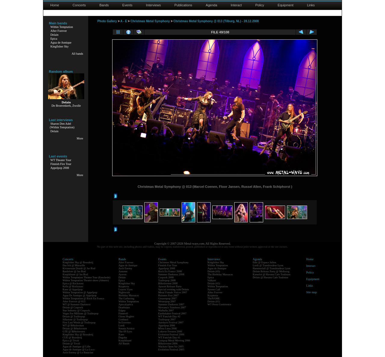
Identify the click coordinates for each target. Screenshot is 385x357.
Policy (259, 5)
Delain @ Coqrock (73, 307)
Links (311, 5)
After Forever (59, 30)
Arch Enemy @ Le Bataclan (78, 352)
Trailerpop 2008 (167, 280)
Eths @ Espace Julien (264, 262)
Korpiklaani (125, 340)
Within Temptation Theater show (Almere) (86, 280)
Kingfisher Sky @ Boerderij (78, 262)
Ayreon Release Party (170, 286)
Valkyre (212, 280)
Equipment (286, 5)
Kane (121, 334)
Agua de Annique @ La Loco (78, 349)
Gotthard (123, 319)
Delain (55, 34)
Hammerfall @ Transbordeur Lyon (271, 268)
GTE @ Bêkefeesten (74, 331)
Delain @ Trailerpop (74, 316)
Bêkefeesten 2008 (167, 283)
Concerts (79, 5)
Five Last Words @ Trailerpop (79, 322)
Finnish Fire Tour (61, 164)
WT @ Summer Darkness (77, 304)
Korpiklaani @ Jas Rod (75, 274)
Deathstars (124, 307)
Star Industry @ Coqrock (76, 310)
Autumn (123, 271)
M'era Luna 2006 (167, 328)
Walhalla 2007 (166, 310)
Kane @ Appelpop (73, 289)
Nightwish (124, 292)
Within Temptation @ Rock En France (83, 298)
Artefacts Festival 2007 (170, 322)
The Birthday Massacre (220, 274)
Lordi (122, 325)
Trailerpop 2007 (167, 319)
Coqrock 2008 (166, 277)
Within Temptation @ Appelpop (80, 292)
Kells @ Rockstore (73, 286)
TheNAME (214, 298)
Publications (183, 5)
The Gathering (126, 298)
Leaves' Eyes (126, 289)
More (80, 138)
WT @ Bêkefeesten (73, 325)
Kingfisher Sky (60, 46)
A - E (123, 21)
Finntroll (123, 313)
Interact (236, 5)
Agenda (211, 5)
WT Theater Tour (61, 160)
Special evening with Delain (173, 289)
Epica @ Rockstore (73, 283)
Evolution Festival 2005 (171, 349)
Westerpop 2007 (167, 301)
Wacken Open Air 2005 (171, 346)
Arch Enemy (125, 268)
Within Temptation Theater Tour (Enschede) (86, 277)
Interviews (153, 5)
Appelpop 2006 (166, 325)
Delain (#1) (214, 301)
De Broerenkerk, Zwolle (66, 105)
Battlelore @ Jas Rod (74, 271)
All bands (77, 53)
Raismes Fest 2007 (168, 295)
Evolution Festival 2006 (171, 334)
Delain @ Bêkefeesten (75, 328)
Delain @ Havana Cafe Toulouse (270, 277)
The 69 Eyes (125, 331)
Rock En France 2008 (170, 271)
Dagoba (123, 337)
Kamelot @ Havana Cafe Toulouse (271, 274)
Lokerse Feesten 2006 (170, 331)
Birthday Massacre (129, 295)
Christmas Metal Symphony (150, 21)
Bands (104, 5)
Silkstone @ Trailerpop (75, 319)
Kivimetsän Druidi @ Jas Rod (79, 268)
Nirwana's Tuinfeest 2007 (172, 307)
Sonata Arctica (126, 328)
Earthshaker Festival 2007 (172, 313)
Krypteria (124, 286)
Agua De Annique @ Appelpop (80, 295)
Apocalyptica (126, 304)
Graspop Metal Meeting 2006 (174, 340)
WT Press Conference (219, 304)
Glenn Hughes (126, 316)
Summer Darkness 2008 (171, 274)
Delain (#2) (214, 283)
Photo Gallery (107, 21)
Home (54, 5)
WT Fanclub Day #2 (169, 316)
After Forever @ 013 (74, 301)
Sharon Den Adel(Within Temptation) (62, 125)
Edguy (122, 310)
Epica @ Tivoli (71, 340)
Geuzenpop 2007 (167, 298)
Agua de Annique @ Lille (77, 346)
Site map (311, 292)
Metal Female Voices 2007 (172, 292)
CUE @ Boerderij (72, 337)
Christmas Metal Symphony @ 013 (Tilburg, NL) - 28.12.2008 (216, 21)
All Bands (124, 343)
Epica (54, 38)
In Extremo (125, 322)
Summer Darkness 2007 (171, 304)
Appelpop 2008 (60, 167)
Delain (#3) (214, 271)
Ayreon (122, 274)
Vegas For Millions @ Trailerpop (80, 313)
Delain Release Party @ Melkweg (271, 271)
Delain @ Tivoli (71, 343)
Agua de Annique (61, 42)
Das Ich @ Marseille (74, 265)
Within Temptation (62, 27)
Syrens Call (214, 289)
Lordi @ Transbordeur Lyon (268, 265)
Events (127, 5)
